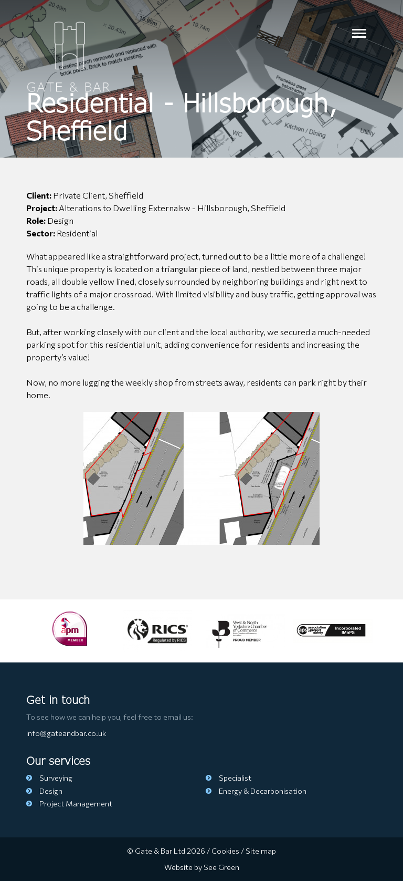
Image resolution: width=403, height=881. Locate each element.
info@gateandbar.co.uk (66, 733)
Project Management (69, 803)
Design (44, 790)
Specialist (228, 777)
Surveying (49, 777)
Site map (261, 850)
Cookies (225, 850)
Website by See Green (201, 867)
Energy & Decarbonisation (256, 790)
